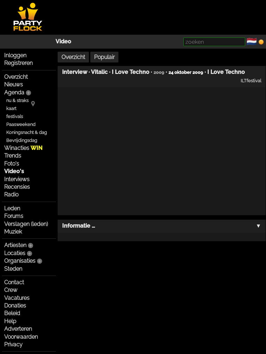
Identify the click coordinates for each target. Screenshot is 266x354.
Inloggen (15, 55)
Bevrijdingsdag (21, 140)
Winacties (23, 148)
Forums (13, 216)
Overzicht (16, 77)
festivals (14, 116)
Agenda (14, 92)
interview (74, 72)
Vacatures (17, 298)
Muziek (13, 231)
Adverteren (18, 329)
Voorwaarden (21, 337)
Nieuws (13, 84)
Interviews (17, 179)
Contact (14, 282)
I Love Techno (130, 72)
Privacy (13, 344)
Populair (104, 57)
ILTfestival (251, 80)
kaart (11, 108)
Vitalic (99, 72)
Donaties (15, 305)
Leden (12, 208)
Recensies (17, 187)
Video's (14, 171)
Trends (12, 155)
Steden (13, 269)
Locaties (14, 253)
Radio (11, 194)
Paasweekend (20, 124)
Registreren (18, 63)
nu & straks (17, 100)
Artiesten (15, 245)
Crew (10, 290)
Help (10, 321)
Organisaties (19, 261)
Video (63, 41)
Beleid (12, 313)
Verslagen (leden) (26, 224)
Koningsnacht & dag (26, 132)
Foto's (11, 163)
